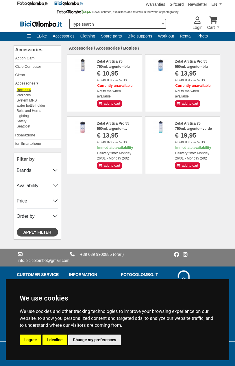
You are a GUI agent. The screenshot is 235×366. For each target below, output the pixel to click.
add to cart (109, 104)
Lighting (23, 116)
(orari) (118, 254)
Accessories (63, 36)
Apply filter (37, 232)
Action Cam (25, 58)
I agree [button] (30, 339)
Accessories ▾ (27, 83)
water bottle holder (31, 106)
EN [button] (215, 4)
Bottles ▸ (24, 90)
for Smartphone (28, 143)
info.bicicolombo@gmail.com (43, 260)
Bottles (130, 48)
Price (22, 200)
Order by (26, 216)
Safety (22, 121)
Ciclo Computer (28, 66)
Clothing (87, 36)
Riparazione (25, 135)
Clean (20, 75)
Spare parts (111, 36)
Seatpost (23, 126)
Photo (202, 36)
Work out (166, 36)
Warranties (155, 4)
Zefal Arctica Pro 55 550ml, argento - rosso (113, 128)
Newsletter (197, 4)
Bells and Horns (29, 111)
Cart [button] (212, 23)
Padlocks (24, 95)
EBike (41, 36)
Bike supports (140, 36)
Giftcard (176, 4)
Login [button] (197, 23)
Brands (24, 170)
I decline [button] (54, 339)
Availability (27, 185)
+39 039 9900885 (96, 254)
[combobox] (117, 24)
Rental (185, 36)
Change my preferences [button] (94, 339)
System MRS (27, 100)
